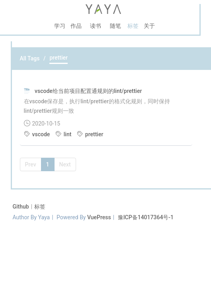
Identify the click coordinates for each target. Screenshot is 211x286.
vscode (37, 134)
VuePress (99, 217)
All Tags (30, 58)
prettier (90, 134)
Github (22, 206)
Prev (30, 164)
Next (65, 164)
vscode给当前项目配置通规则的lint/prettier (88, 91)
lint (64, 134)
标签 (39, 206)
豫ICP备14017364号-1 (146, 217)
